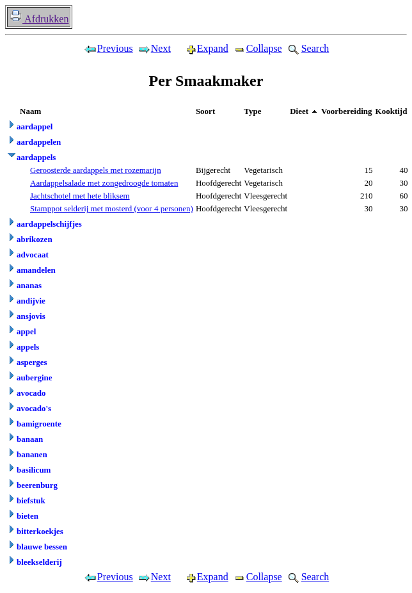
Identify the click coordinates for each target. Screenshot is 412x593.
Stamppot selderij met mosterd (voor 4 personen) (111, 208)
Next (154, 48)
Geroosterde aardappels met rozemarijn (95, 170)
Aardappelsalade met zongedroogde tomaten (104, 183)
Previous (108, 48)
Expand (201, 48)
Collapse (257, 48)
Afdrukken (38, 18)
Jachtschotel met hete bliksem (80, 195)
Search (307, 48)
